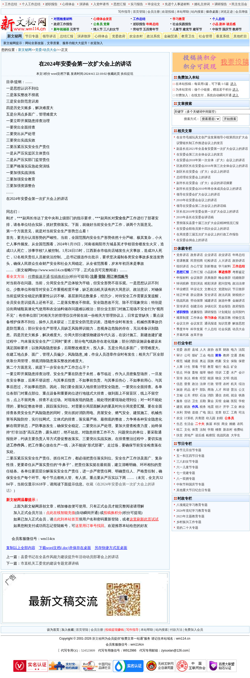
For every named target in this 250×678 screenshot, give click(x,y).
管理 (218, 384)
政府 (187, 349)
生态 (179, 424)
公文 (242, 389)
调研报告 (221, 4)
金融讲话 (238, 300)
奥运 (203, 361)
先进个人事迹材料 (177, 4)
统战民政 (182, 300)
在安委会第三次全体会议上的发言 (199, 154)
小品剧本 (210, 272)
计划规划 (224, 312)
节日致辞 (238, 289)
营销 (187, 412)
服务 (179, 401)
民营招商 (196, 260)
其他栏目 (240, 36)
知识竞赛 (224, 323)
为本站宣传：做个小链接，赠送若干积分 (207, 89)
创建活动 (196, 306)
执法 (187, 378)
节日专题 (32, 36)
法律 (203, 384)
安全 (226, 361)
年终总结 (152, 24)
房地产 (189, 435)
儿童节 (177, 29)
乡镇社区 (210, 306)
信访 (187, 401)
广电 (203, 412)
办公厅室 (196, 266)
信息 (179, 384)
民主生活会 (239, 4)
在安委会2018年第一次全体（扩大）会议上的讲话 (210, 160)
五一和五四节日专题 (190, 456)
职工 (226, 412)
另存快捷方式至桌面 (111, 548)
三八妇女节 (111, 29)
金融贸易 (170, 36)
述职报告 (51, 4)
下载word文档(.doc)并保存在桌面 (65, 548)
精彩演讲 (210, 283)
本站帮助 (183, 11)
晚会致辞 (224, 278)
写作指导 (124, 11)
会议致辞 (196, 278)
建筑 (179, 407)
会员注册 (153, 11)
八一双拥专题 (185, 478)
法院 (242, 349)
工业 (234, 407)
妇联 (220, 418)
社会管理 (205, 36)
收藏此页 (114, 74)
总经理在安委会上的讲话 (193, 177)
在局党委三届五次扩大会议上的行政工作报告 (207, 234)
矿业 (234, 367)
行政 (211, 384)
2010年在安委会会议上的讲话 (196, 200)
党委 (38, 50)
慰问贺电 (224, 283)
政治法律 (238, 283)
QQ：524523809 (84, 650)
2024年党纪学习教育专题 (193, 510)
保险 (234, 361)
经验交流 (238, 318)
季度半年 (182, 329)
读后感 (230, 24)
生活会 (189, 424)
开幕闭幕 (182, 335)
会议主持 (182, 323)
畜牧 (195, 372)
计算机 (189, 418)
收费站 (238, 429)
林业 (242, 407)
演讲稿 (84, 4)
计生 (187, 367)
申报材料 (182, 278)
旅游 (179, 389)
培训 (218, 372)
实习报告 (137, 4)
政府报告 (238, 306)
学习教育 (179, 19)
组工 (179, 429)
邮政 (187, 407)
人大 (203, 349)
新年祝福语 (61, 29)
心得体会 (68, 4)
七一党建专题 (185, 473)
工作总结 (11, 4)
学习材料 (224, 266)
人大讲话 (224, 260)
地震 (211, 407)
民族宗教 (224, 318)
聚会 (211, 401)
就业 (234, 395)
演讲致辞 (84, 36)
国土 (211, 412)
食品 (226, 367)
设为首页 (53, 630)
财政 (226, 349)
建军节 (197, 29)
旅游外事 (224, 300)
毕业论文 (154, 4)
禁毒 (195, 367)
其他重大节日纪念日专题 (193, 490)
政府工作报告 (63, 24)
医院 (234, 401)
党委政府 (118, 36)
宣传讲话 (182, 306)
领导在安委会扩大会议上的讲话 (198, 194)
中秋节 (217, 29)
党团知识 (224, 289)
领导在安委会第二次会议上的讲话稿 (201, 206)
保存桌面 (212, 11)
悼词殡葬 (182, 283)
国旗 (211, 361)
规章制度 (182, 318)
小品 (215, 24)
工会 (203, 355)
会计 (242, 372)
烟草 (203, 372)
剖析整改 (210, 266)
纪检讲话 (210, 260)
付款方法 (176, 630)
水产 (234, 372)
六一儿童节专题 (187, 467)
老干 (195, 389)
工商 (234, 412)
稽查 (218, 429)
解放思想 (238, 323)
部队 (203, 389)
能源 (211, 378)
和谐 (226, 389)
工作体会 (196, 318)
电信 (211, 355)
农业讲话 (224, 255)
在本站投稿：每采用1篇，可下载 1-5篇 (206, 84)
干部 (203, 367)
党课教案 (182, 260)
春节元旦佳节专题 (188, 450)
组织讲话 (182, 266)
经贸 (203, 378)
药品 (187, 389)
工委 (226, 372)
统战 (234, 378)
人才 (218, 389)
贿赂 (232, 424)
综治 (242, 384)
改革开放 (196, 335)
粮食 (195, 378)
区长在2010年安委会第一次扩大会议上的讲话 (207, 211)
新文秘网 (14, 36)
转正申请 (182, 295)
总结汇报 (66, 36)
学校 (242, 401)
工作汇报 (196, 272)
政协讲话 (238, 260)
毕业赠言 (182, 289)
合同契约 (238, 312)
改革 (218, 349)
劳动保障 (196, 300)
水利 (179, 412)
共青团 (199, 418)
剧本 (222, 24)
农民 (240, 424)
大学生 (235, 435)
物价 (211, 372)
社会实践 (224, 329)
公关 (187, 395)
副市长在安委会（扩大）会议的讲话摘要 (204, 183)
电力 (234, 349)
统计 (218, 407)
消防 (211, 395)
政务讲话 (196, 255)
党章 (106, 24)
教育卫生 (188, 36)
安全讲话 (210, 295)
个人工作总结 (31, 4)
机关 (234, 384)
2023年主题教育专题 (190, 516)
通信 (218, 395)
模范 (179, 361)
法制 (203, 429)
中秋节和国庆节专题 (190, 484)
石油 (203, 395)
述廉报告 (196, 312)
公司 (187, 355)
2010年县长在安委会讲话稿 (195, 217)
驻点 (179, 372)
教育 (211, 367)
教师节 (237, 29)
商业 (225, 424)
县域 (195, 349)
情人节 (98, 29)
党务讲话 (182, 255)
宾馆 (218, 401)
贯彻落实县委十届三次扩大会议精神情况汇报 (207, 223)
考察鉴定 (238, 272)
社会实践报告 (182, 24)
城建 (187, 361)
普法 (234, 389)
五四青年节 (151, 29)
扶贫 (179, 435)
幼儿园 (210, 418)
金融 (226, 401)
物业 (218, 378)
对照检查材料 (63, 19)
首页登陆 (139, 11)
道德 (195, 412)
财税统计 (238, 295)
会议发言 (196, 323)
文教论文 (210, 289)
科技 (217, 424)
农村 (226, 384)
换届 (209, 424)
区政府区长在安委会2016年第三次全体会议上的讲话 (212, 166)
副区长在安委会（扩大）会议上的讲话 (202, 171)
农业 (179, 418)
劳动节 (137, 29)
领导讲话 (49, 36)
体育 (195, 429)
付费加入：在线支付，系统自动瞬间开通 (207, 95)
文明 (226, 378)
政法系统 (153, 36)
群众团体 (196, 295)
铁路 (242, 395)
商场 (211, 389)
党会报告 (224, 306)
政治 (195, 384)
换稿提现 (127, 74)
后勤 (203, 401)
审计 (179, 355)
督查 (187, 384)
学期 (211, 429)
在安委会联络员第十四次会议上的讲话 (202, 228)
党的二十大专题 (187, 528)
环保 (187, 372)
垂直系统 (223, 36)
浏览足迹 (226, 11)
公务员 (98, 24)
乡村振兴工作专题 (188, 522)
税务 (203, 407)
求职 (195, 395)
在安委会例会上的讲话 (192, 240)
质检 (242, 355)
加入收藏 (67, 630)
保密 (242, 361)
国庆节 (227, 29)
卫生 (195, 401)
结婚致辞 (238, 278)
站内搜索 (197, 11)
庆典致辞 (210, 278)
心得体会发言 (102, 19)
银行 (218, 367)
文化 (187, 429)
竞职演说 (196, 283)
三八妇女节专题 (187, 461)
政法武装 (224, 295)
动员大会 (49, 50)
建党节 (187, 29)
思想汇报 (119, 4)
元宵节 (74, 29)
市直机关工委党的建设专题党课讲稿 (50, 563)
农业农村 (136, 36)
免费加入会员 (193, 630)
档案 (218, 361)
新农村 (227, 429)
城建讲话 (210, 300)
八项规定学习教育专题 (192, 505)
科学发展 (196, 329)
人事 (179, 367)
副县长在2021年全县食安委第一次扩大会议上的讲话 (212, 149)
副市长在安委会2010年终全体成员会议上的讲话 (209, 189)
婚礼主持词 (202, 4)
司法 (242, 412)
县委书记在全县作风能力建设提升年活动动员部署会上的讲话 (70, 557)
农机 (226, 395)
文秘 (179, 395)
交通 (234, 355)
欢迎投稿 (168, 11)
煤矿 (195, 355)
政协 (211, 349)
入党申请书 (101, 4)
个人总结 (218, 19)
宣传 (179, 378)
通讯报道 (210, 323)
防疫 (195, 361)
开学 (226, 407)
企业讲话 (210, 255)
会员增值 (241, 11)
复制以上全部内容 (20, 548)
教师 (226, 355)
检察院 (210, 435)
